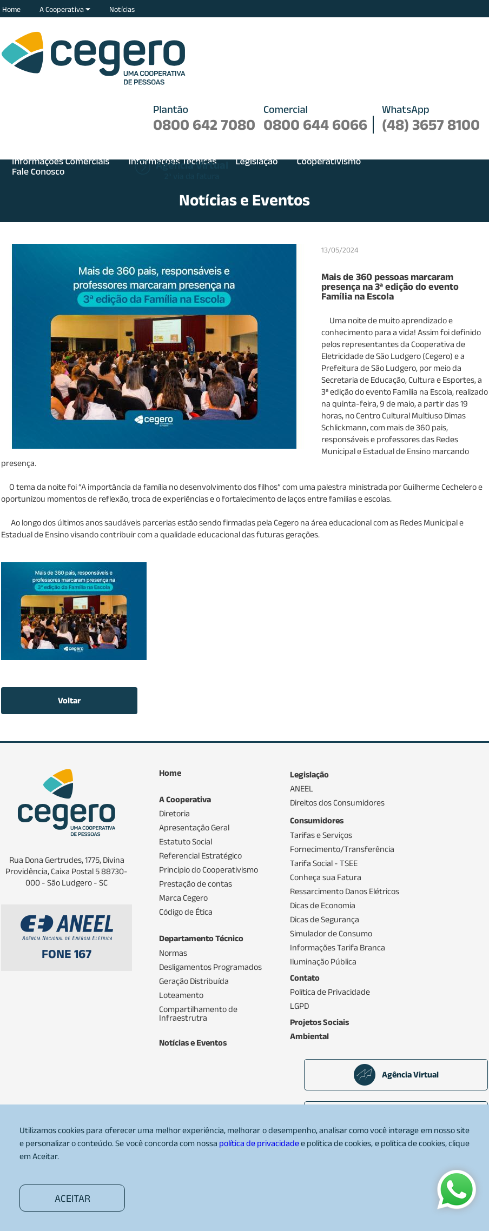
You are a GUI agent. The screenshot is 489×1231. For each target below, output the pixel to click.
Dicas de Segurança (324, 919)
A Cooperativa (64, 9)
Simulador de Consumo (331, 933)
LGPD (299, 1006)
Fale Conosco (38, 171)
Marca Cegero (183, 898)
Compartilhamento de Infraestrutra (198, 1013)
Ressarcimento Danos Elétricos (344, 891)
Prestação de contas (195, 884)
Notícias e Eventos (193, 1043)
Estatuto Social (185, 841)
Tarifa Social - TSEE (324, 863)
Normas (173, 953)
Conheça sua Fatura (325, 877)
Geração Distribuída (194, 981)
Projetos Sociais (319, 1022)
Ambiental (309, 1036)
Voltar (69, 700)
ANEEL (301, 788)
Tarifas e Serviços (321, 835)
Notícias (122, 9)
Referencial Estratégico (200, 855)
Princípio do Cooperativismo (208, 870)
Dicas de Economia (322, 905)
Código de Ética (186, 912)
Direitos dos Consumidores (337, 803)
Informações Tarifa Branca (337, 947)
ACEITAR (72, 1198)
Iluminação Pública (323, 961)
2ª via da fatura (192, 171)
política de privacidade (259, 1143)
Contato (305, 978)
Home (11, 9)
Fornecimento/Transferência (342, 849)
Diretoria (174, 813)
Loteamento (181, 995)
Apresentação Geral (194, 827)
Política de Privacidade (330, 992)
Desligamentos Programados (210, 967)
